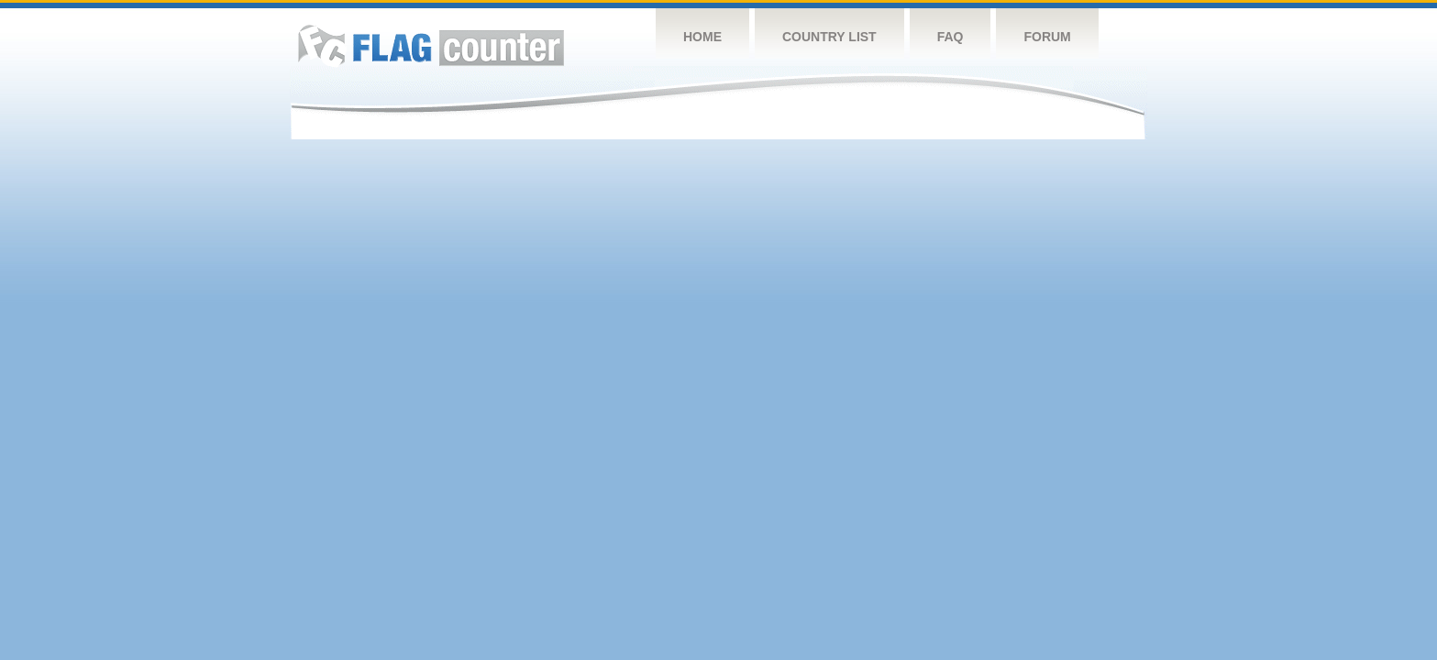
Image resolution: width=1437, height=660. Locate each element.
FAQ (950, 36)
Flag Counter (431, 45)
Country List (829, 36)
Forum (1046, 36)
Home (702, 36)
